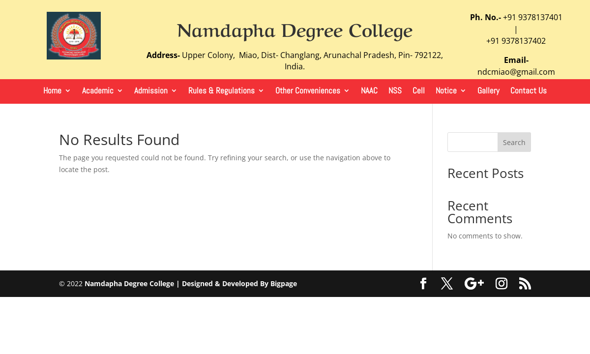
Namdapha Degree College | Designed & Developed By (177, 283)
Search (514, 142)
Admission (151, 91)
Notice (446, 91)
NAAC (369, 91)
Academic (98, 91)
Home (52, 91)
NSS (395, 91)
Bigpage (283, 283)
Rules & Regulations (221, 91)
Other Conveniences (307, 91)
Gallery (488, 91)
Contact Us (528, 91)
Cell (419, 91)
